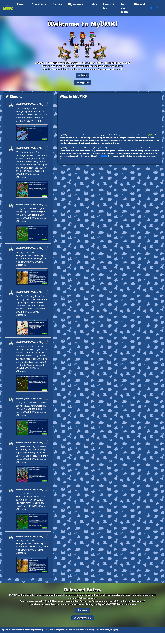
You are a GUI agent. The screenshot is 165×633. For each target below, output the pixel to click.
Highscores (75, 4)
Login (82, 75)
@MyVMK (103, 156)
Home (21, 4)
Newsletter (38, 4)
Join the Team (124, 7)
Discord (139, 4)
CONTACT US (82, 617)
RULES (82, 610)
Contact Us (108, 6)
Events (57, 4)
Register (82, 82)
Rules (93, 4)
